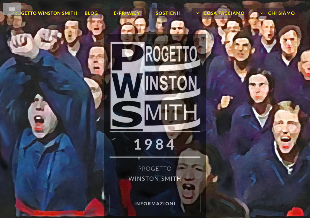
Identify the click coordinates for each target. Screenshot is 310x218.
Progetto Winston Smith (44, 13)
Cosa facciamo (223, 13)
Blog (91, 13)
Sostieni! (168, 13)
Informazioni (155, 203)
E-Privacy (127, 13)
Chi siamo (281, 13)
